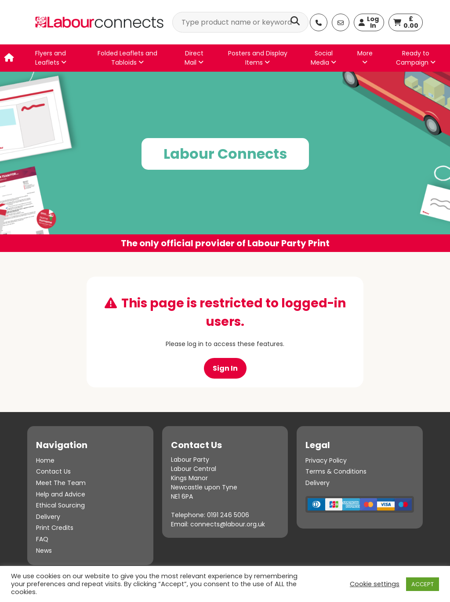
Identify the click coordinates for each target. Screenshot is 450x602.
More (365, 57)
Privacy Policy (326, 460)
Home (45, 460)
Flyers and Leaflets (50, 58)
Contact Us (53, 471)
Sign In (225, 368)
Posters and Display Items (257, 58)
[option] (225, 162)
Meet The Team (61, 482)
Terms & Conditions (336, 471)
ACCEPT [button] (422, 584)
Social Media (323, 58)
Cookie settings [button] (374, 584)
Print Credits (54, 527)
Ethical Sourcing (60, 505)
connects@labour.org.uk (227, 524)
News (44, 550)
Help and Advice (60, 494)
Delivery (48, 516)
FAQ (42, 539)
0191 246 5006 (228, 515)
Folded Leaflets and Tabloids (127, 58)
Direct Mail (194, 58)
